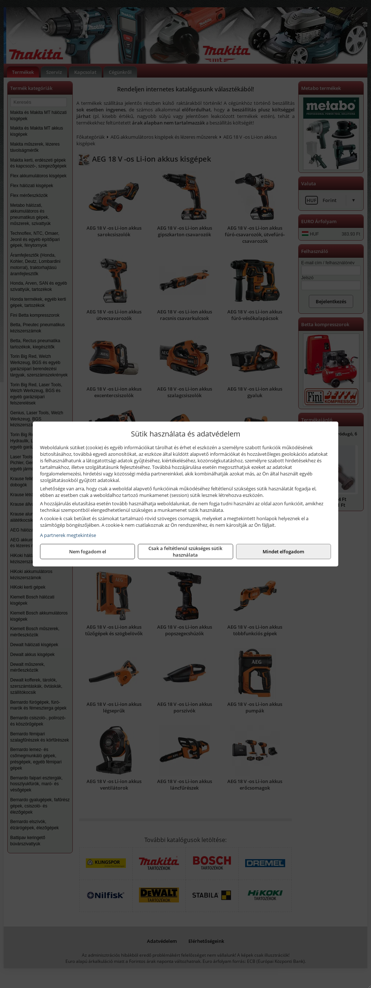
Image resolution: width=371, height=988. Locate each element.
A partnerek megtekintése (68, 535)
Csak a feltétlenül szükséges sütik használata (185, 551)
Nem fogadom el (87, 551)
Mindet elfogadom (283, 551)
